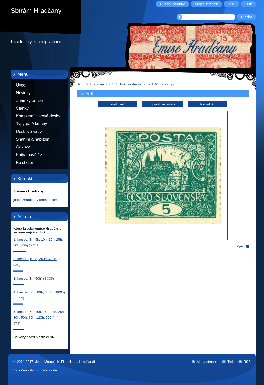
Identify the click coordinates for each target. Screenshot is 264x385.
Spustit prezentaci (162, 104)
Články (22, 108)
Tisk (230, 362)
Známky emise (29, 100)
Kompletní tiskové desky (38, 116)
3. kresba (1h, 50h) (27, 278)
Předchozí (117, 104)
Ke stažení (25, 162)
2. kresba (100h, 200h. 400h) (35, 259)
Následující (207, 104)
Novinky (23, 93)
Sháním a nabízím (32, 139)
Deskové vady (29, 131)
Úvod (21, 85)
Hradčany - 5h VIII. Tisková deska (115, 84)
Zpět (240, 246)
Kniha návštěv (29, 155)
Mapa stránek (207, 362)
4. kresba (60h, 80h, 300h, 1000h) (39, 292)
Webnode (49, 370)
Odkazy (23, 147)
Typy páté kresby (31, 124)
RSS (247, 362)
